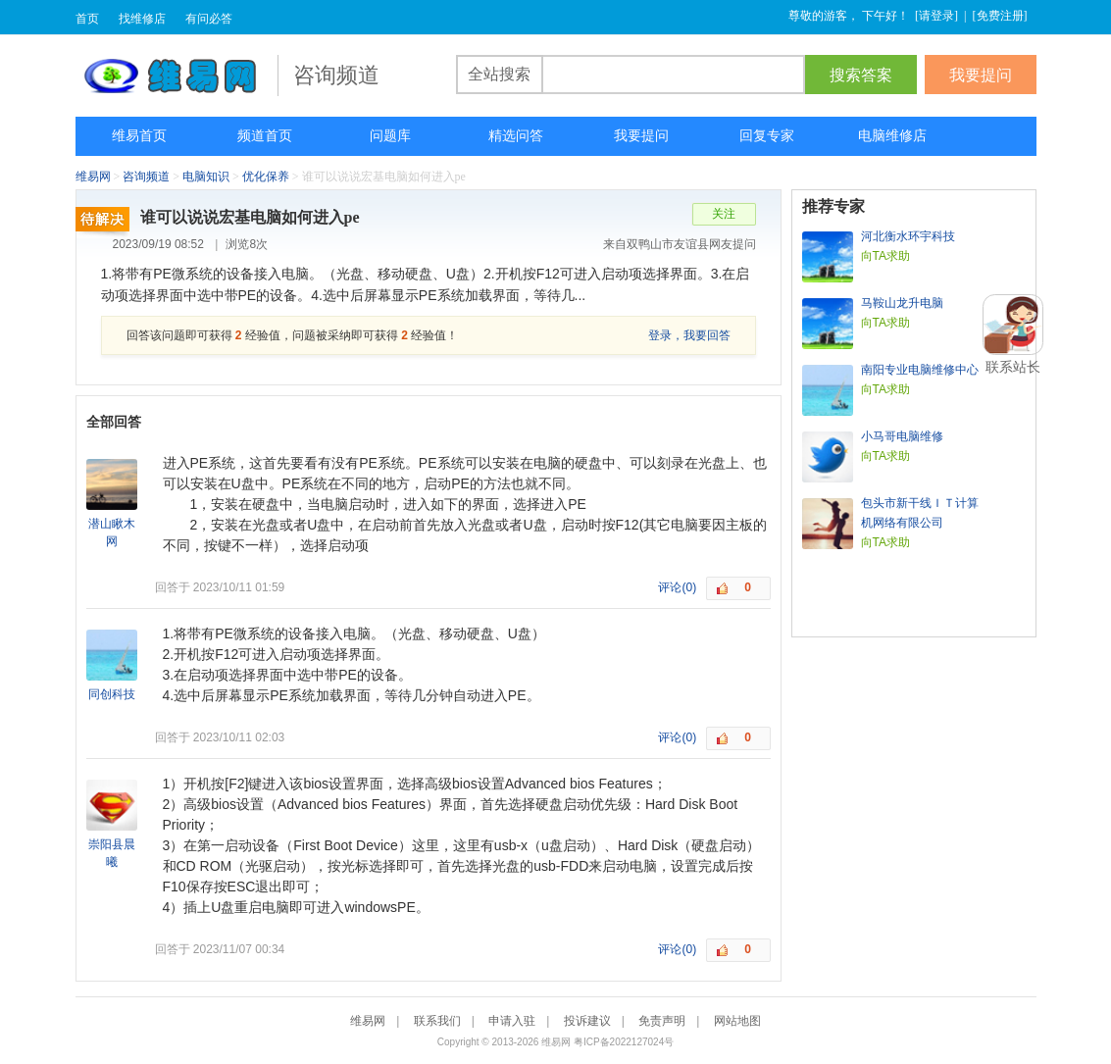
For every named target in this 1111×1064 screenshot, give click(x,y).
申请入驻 (511, 1021)
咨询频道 (146, 176)
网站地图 (737, 1021)
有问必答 (208, 18)
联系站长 (1012, 367)
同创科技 (111, 694)
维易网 (177, 75)
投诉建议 (587, 1021)
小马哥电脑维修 (902, 436)
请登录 (936, 16)
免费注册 (1000, 16)
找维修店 (142, 18)
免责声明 (661, 1021)
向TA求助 (885, 256)
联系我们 (437, 1021)
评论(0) (677, 587)
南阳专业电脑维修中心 (920, 370)
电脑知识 (205, 176)
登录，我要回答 (689, 335)
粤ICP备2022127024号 (624, 1042)
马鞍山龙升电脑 (902, 303)
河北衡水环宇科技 (908, 236)
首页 (87, 18)
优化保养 (265, 176)
